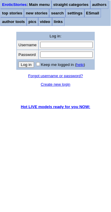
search (57, 13)
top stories (12, 13)
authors (99, 4)
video (45, 21)
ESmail (92, 13)
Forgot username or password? (55, 76)
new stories (36, 13)
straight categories (71, 4)
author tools (13, 21)
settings (74, 13)
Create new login (55, 84)
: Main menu (26, 4)
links (58, 21)
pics (32, 21)
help (80, 64)
